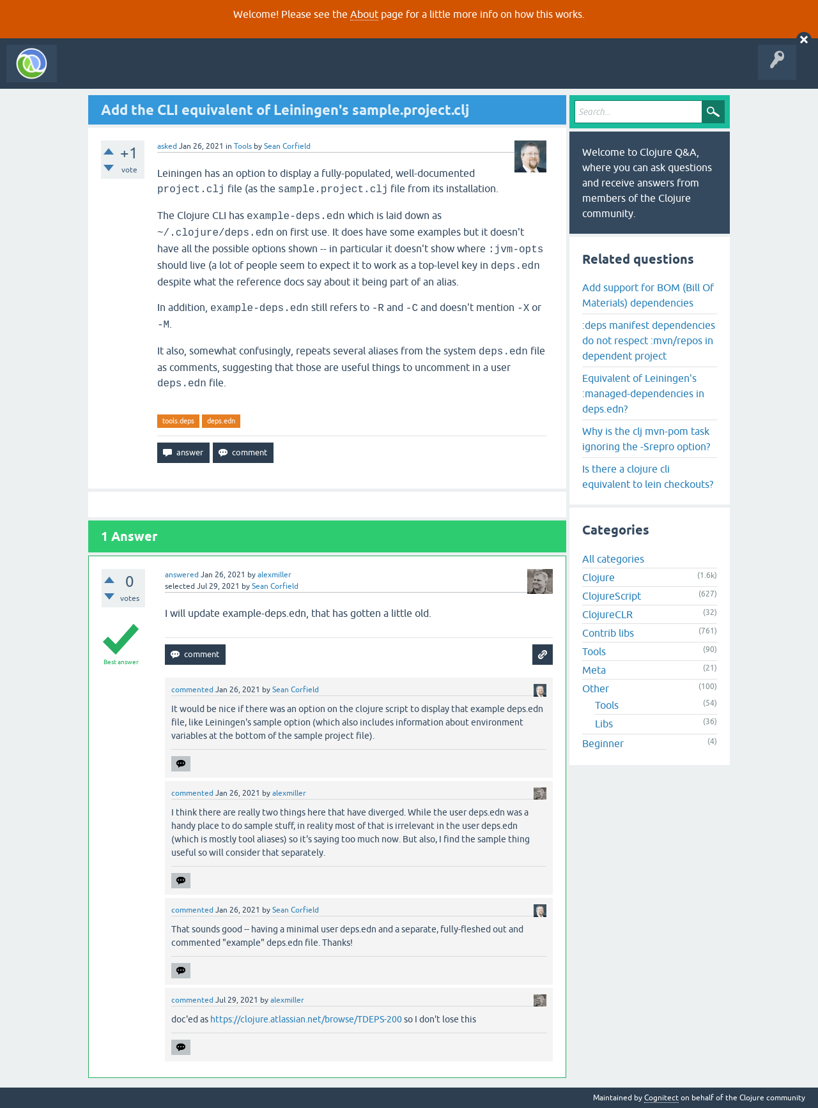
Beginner (603, 743)
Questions (136, 73)
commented (192, 689)
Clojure (598, 577)
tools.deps (178, 421)
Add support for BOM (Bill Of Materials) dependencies (648, 295)
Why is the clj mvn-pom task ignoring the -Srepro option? (646, 438)
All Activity (85, 73)
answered (182, 574)
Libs (604, 723)
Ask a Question (293, 73)
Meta (594, 670)
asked (167, 146)
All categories (613, 559)
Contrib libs (608, 633)
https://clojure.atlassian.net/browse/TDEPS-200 (306, 1019)
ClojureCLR (607, 614)
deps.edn (221, 421)
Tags (239, 73)
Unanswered (190, 73)
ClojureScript (611, 596)
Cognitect (661, 1097)
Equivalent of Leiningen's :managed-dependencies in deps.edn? (643, 393)
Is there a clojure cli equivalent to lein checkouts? (647, 476)
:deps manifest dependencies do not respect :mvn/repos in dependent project (648, 340)
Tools (243, 146)
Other (595, 688)
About (364, 14)
